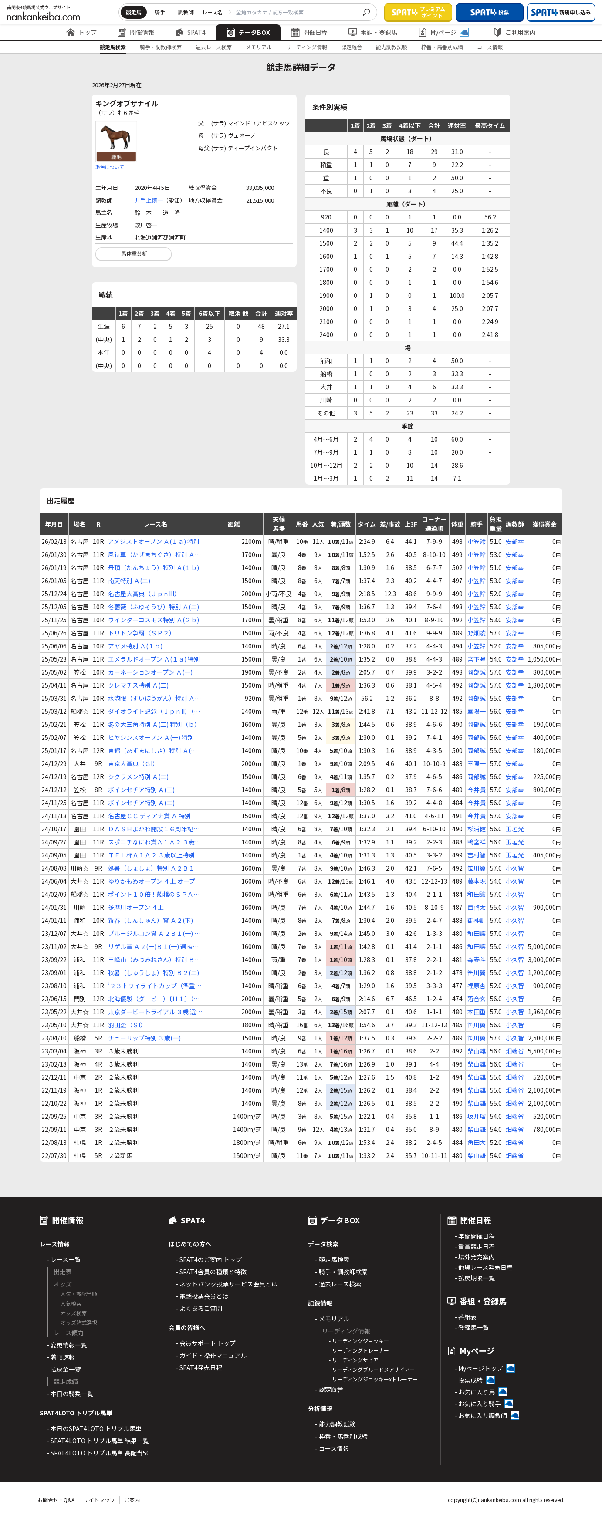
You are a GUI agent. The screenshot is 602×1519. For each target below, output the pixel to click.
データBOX (248, 32)
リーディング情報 (306, 47)
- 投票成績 (468, 1380)
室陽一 (476, 711)
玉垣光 (515, 828)
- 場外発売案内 (474, 1256)
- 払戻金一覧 (64, 1369)
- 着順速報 (61, 1357)
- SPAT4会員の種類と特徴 (211, 1271)
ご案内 (132, 1499)
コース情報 (490, 47)
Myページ (443, 32)
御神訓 (476, 920)
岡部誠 (476, 672)
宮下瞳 (476, 659)
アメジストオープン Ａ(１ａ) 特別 (154, 541)
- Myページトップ (478, 1368)
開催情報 (136, 32)
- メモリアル (332, 1318)
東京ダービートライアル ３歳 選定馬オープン (155, 1011)
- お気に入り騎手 (477, 1403)
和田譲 (476, 894)
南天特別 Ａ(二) (129, 580)
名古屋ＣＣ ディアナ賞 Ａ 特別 (149, 815)
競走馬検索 (113, 47)
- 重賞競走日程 (474, 1246)
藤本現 (476, 881)
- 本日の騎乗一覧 (70, 1393)
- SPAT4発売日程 (199, 1367)
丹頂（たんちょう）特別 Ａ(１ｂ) (153, 567)
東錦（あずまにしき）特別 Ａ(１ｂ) (152, 750)
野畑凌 (476, 632)
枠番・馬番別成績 (442, 47)
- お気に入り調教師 (480, 1415)
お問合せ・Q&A (55, 1499)
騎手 (160, 12)
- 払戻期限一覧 (474, 1277)
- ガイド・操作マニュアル (211, 1355)
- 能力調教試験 (335, 1424)
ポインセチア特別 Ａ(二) (141, 802)
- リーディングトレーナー (359, 1350)
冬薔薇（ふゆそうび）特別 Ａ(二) (153, 606)
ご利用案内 (514, 32)
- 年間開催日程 (474, 1236)
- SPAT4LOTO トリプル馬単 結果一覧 (98, 1440)
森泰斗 (476, 959)
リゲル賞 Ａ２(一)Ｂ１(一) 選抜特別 (153, 946)
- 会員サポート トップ (206, 1343)
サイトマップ (99, 1499)
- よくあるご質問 (199, 1308)
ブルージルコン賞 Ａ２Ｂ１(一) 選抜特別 (154, 933)
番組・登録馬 (372, 32)
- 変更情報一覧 (67, 1344)
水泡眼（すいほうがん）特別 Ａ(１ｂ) (151, 698)
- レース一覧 (64, 1259)
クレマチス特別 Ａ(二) (138, 685)
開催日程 (309, 32)
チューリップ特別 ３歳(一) (144, 1037)
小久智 (515, 868)
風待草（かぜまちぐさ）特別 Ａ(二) (151, 554)
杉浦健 (476, 828)
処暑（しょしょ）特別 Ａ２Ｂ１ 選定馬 (155, 868)
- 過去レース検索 (338, 1283)
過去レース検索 (214, 47)
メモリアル (259, 47)
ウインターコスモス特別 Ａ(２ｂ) (153, 619)
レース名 (212, 12)
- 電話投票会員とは (202, 1296)
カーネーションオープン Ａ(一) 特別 (154, 672)
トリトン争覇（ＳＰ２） (141, 632)
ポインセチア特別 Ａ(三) (141, 789)
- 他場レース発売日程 (483, 1267)
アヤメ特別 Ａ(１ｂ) (135, 645)
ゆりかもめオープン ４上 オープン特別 (154, 881)
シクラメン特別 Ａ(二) (138, 776)
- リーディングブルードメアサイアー (372, 1369)
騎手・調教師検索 (161, 47)
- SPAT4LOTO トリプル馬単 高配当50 (98, 1452)
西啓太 (476, 907)
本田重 (476, 1011)
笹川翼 (476, 868)
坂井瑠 (476, 1116)
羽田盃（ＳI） (127, 1024)
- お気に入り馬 (474, 1391)
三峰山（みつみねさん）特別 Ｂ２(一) (154, 959)
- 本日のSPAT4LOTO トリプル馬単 (94, 1428)
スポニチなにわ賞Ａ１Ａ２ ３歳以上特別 (154, 842)
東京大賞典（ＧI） (133, 763)
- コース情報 (332, 1448)
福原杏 (476, 985)
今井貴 (476, 789)
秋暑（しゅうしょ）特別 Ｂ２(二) (153, 972)
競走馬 (134, 12)
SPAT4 (190, 32)
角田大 (476, 1142)
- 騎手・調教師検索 (341, 1271)
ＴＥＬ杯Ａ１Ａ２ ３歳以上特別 (151, 855)
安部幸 (515, 541)
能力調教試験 (391, 47)
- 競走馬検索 (332, 1259)
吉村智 (476, 855)
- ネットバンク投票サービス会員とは (226, 1283)
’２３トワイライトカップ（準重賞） (151, 985)
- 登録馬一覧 (471, 1327)
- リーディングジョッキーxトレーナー (373, 1379)
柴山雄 (476, 1050)
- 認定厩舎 (329, 1389)
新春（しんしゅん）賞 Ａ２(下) (150, 920)
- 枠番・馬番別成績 (341, 1436)
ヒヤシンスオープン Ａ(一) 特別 (151, 737)
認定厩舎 (351, 47)
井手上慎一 (149, 200)
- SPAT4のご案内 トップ (209, 1259)
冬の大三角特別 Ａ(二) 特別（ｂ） (154, 724)
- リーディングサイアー (356, 1360)
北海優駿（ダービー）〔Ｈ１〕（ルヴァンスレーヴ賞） (154, 998)
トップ (81, 32)
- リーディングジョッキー (359, 1340)
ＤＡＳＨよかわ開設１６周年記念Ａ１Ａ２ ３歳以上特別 (154, 829)
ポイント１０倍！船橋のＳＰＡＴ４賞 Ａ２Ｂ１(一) (154, 894)
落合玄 (476, 998)
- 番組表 (465, 1317)
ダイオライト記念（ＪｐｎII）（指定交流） (154, 711)
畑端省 (515, 1050)
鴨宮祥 (476, 841)
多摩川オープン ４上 (136, 907)
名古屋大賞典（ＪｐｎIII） (144, 593)
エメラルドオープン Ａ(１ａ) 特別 (154, 659)
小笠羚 (476, 541)
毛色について (109, 166)
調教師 (186, 12)
